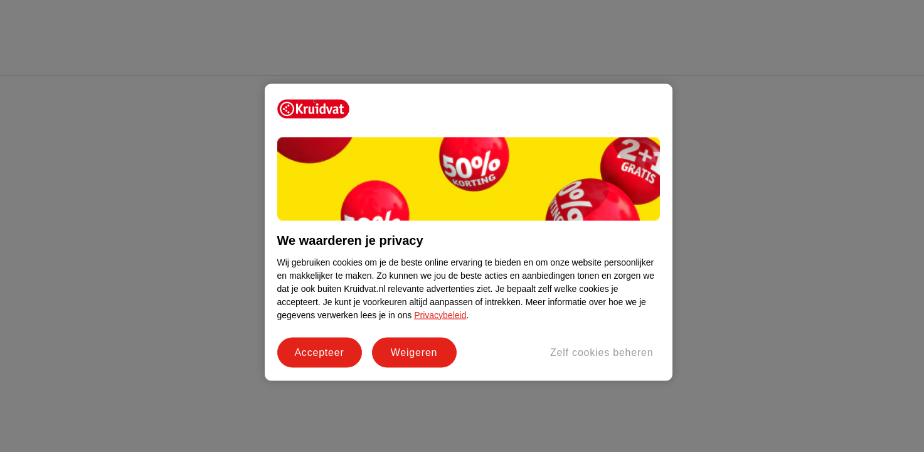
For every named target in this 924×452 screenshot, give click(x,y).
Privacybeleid (440, 314)
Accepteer (319, 352)
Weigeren (414, 352)
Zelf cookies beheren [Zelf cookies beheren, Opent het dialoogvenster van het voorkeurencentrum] (602, 352)
